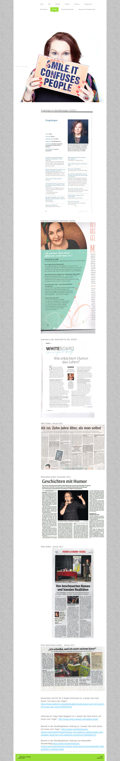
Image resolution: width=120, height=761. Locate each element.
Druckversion (21, 756)
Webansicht (100, 757)
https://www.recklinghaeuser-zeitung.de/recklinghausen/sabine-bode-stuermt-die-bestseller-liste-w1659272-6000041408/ (72, 746)
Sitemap (29, 756)
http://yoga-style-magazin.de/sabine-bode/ (78, 719)
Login (101, 756)
